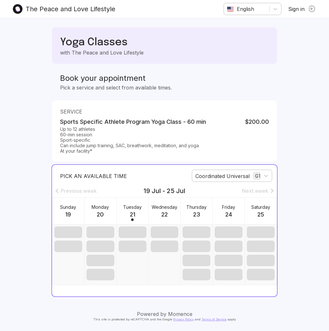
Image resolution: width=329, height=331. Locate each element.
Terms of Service (214, 319)
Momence (180, 314)
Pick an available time (93, 176)
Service (71, 111)
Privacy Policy (183, 319)
